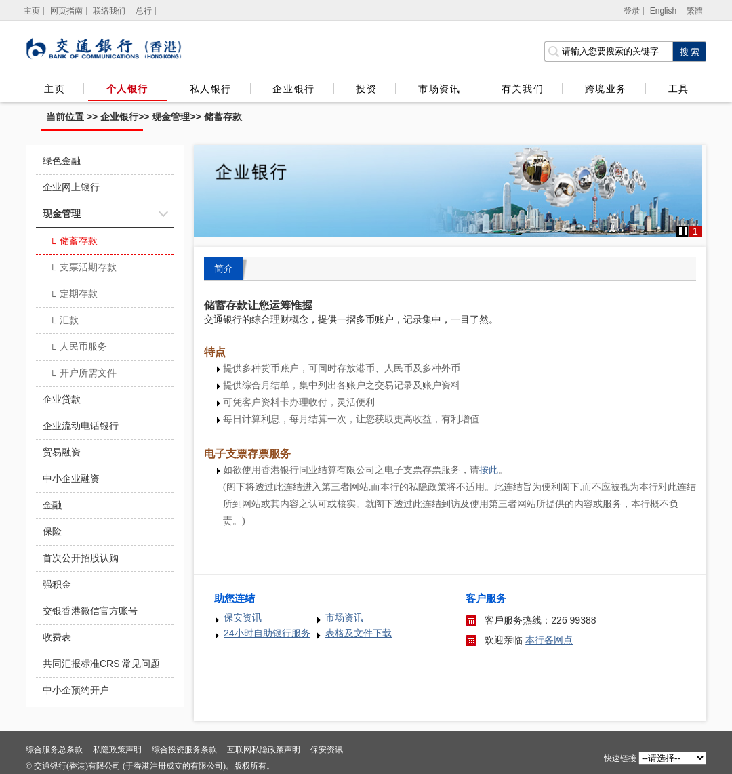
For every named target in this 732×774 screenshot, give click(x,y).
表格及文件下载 (358, 633)
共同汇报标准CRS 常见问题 (101, 663)
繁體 (695, 11)
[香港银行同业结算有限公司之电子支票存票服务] (488, 470)
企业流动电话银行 (81, 425)
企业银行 (293, 88)
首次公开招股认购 (81, 557)
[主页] (32, 11)
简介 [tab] (223, 268)
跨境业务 (606, 88)
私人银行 (211, 88)
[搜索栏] (608, 51)
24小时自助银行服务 (267, 633)
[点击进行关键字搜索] (689, 51)
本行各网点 (549, 639)
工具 (678, 88)
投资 (366, 88)
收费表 (57, 637)
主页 (54, 88)
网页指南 (66, 11)
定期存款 (73, 295)
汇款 (64, 321)
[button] (683, 231)
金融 (52, 505)
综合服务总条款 (54, 749)
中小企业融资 (71, 478)
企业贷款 (62, 399)
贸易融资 (62, 452)
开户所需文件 (83, 374)
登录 (632, 11)
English (663, 11)
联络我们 (109, 11)
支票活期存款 (83, 268)
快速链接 (620, 758)
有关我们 (523, 88)
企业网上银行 (71, 187)
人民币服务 (78, 347)
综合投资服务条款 (184, 749)
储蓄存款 (223, 116)
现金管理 (171, 116)
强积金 (57, 584)
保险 (52, 531)
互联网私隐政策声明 (263, 749)
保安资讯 (243, 617)
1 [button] (695, 231)
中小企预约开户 (76, 690)
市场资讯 (439, 88)
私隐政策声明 (117, 749)
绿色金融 (62, 160)
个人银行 (127, 88)
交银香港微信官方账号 (90, 610)
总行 (144, 11)
